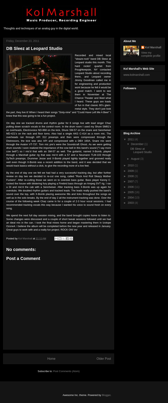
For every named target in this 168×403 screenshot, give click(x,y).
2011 (131, 139)
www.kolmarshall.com (136, 74)
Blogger (106, 395)
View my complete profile (151, 54)
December (137, 144)
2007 (131, 181)
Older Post (104, 358)
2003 (131, 202)
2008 (131, 176)
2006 (131, 186)
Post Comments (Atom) (66, 371)
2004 (131, 197)
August (135, 158)
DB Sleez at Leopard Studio (141, 150)
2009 (131, 170)
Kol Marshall (153, 47)
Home (51, 358)
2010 (131, 165)
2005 (131, 192)
